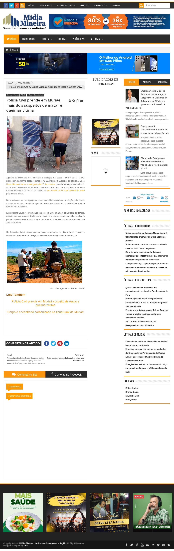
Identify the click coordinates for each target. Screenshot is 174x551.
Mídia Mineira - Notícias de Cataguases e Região (43, 543)
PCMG (23, 95)
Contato (84, 5)
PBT (26, 546)
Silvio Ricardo (132, 396)
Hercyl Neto (131, 400)
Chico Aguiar (132, 388)
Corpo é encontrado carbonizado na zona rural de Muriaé (45, 312)
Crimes (9, 95)
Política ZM (78, 39)
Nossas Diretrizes (66, 5)
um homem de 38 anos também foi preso (66, 190)
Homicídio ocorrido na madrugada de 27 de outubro (30, 184)
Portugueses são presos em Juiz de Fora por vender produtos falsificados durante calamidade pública (147, 314)
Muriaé (16, 95)
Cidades (45, 39)
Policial (62, 39)
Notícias (95, 39)
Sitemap (116, 5)
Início (31, 5)
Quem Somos (45, 5)
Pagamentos (100, 5)
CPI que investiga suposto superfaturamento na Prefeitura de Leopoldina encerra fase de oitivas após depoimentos (147, 267)
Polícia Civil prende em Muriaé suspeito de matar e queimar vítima (45, 303)
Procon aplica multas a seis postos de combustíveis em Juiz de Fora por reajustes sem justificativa (146, 303)
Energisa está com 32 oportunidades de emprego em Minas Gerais (155, 129)
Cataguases (28, 39)
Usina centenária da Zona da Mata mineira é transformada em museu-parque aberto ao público (146, 237)
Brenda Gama (132, 392)
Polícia (29, 95)
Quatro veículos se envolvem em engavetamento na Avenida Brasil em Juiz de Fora (147, 291)
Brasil (94, 153)
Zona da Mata (24, 83)
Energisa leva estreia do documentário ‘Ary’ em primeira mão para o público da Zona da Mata (146, 368)
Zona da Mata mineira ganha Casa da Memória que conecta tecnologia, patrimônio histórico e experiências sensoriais (147, 256)
